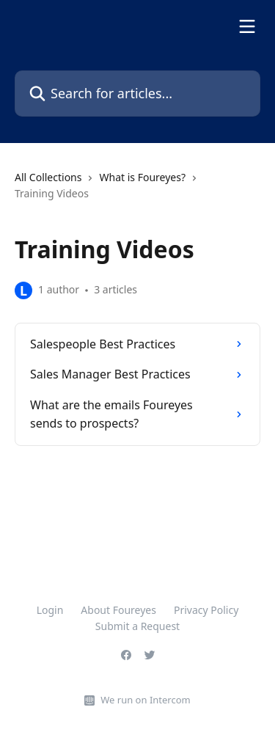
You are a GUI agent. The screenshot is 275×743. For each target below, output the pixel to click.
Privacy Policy (206, 610)
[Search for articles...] (137, 93)
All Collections (48, 177)
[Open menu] (247, 26)
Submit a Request (137, 626)
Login (50, 610)
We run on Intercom (145, 699)
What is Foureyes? (142, 177)
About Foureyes (118, 610)
